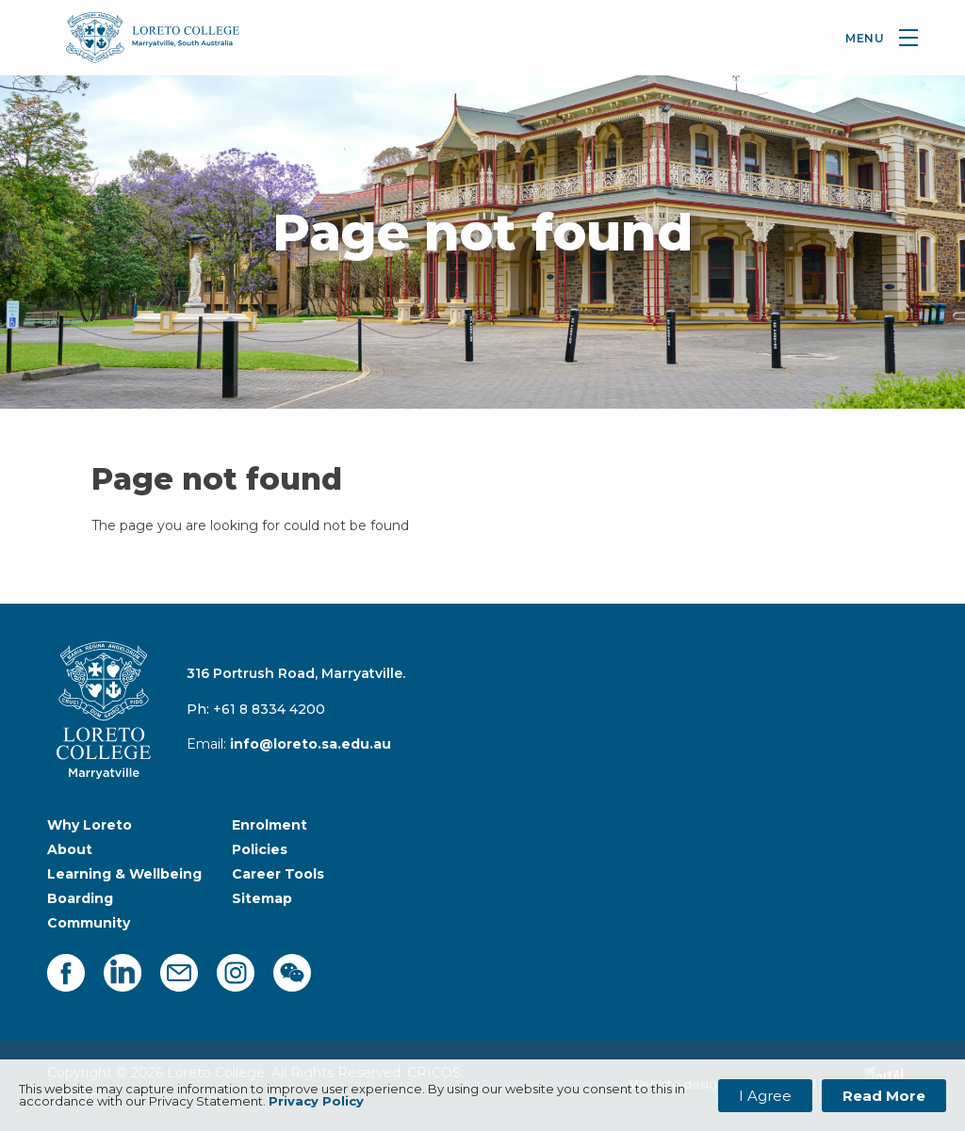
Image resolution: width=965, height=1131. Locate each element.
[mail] (179, 973)
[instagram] (235, 973)
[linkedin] (122, 973)
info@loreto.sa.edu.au (310, 743)
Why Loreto (89, 824)
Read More (883, 1096)
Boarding (80, 898)
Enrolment (269, 824)
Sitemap (262, 898)
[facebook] (66, 973)
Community (88, 922)
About (69, 849)
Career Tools (278, 873)
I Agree (765, 1096)
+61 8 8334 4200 (269, 709)
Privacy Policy (316, 1100)
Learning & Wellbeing (124, 873)
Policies (259, 849)
